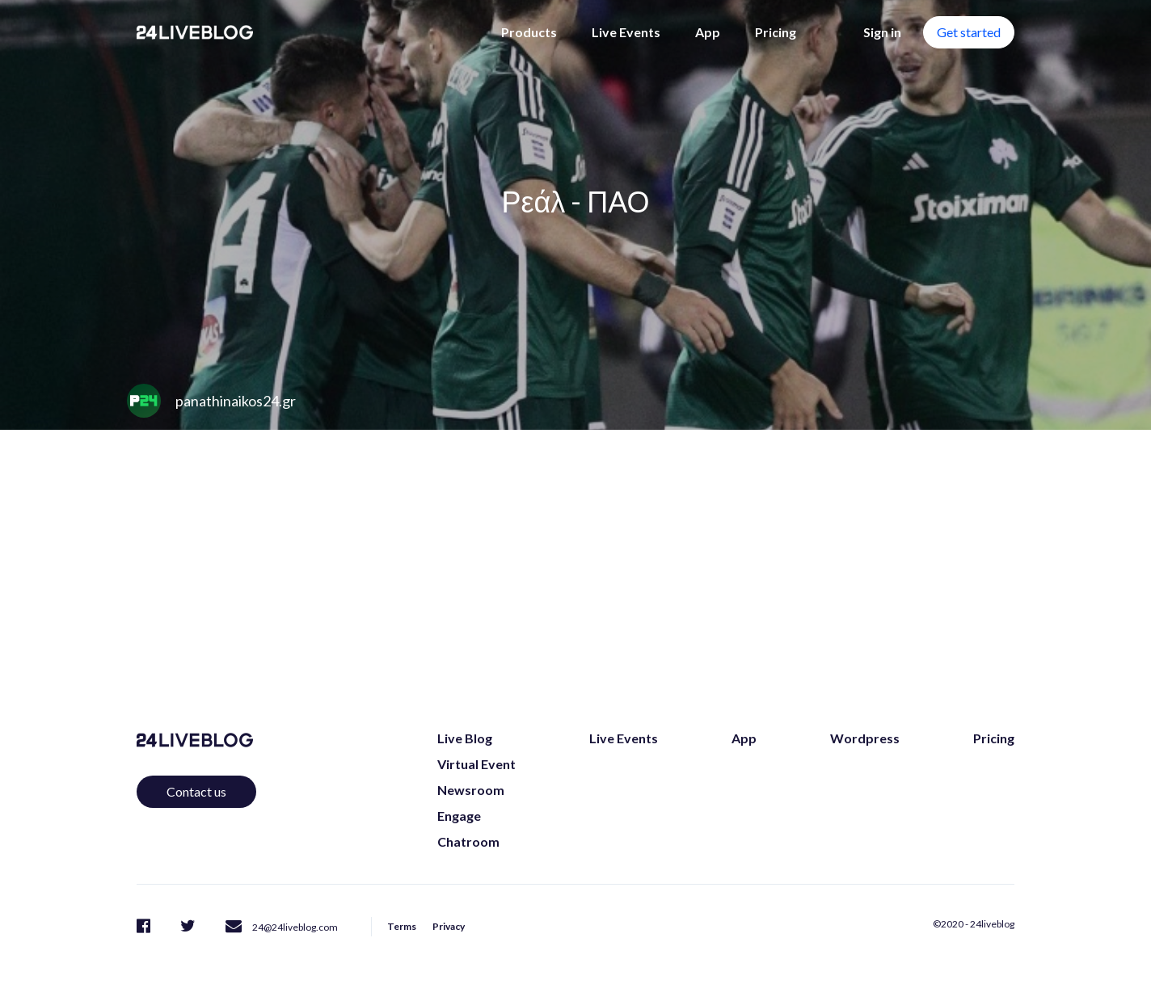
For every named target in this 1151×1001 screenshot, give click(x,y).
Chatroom (468, 841)
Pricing (775, 32)
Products (529, 32)
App (707, 32)
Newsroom (470, 789)
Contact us (196, 791)
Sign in (882, 32)
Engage (459, 815)
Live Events (626, 32)
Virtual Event (476, 764)
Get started (969, 32)
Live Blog (464, 738)
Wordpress (865, 738)
